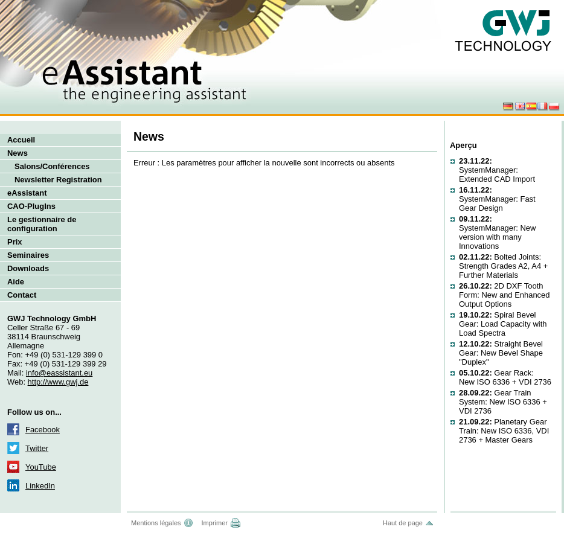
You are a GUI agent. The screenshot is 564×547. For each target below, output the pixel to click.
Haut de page (403, 522)
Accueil (21, 139)
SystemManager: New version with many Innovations (497, 232)
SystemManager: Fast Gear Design (497, 199)
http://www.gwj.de (58, 381)
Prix (14, 241)
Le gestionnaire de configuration (41, 224)
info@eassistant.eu (59, 372)
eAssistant (27, 192)
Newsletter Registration (58, 179)
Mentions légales (156, 522)
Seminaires (28, 255)
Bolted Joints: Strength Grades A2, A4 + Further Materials (503, 266)
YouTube (40, 467)
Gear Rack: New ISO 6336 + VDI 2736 (505, 377)
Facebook (42, 429)
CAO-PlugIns (31, 206)
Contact (21, 294)
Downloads (28, 268)
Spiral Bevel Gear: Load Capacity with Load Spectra (502, 323)
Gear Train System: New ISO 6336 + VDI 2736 (503, 401)
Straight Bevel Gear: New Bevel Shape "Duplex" (501, 352)
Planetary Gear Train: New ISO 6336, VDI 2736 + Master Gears (504, 430)
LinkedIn (40, 485)
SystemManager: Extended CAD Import (497, 170)
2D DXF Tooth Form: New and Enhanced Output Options (504, 295)
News (17, 153)
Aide (15, 281)
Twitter (36, 448)
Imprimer (215, 522)
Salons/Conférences (52, 166)
